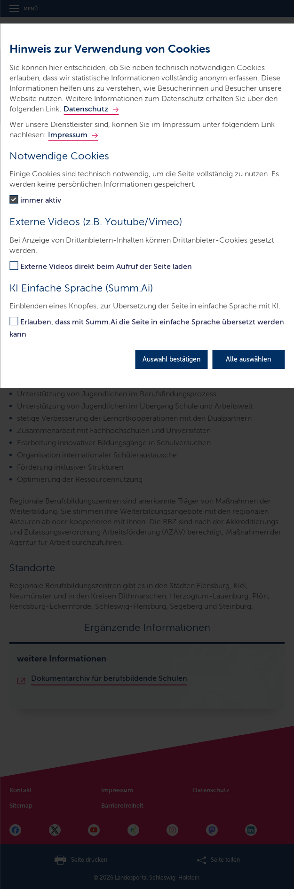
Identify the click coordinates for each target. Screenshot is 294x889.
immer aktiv (40, 200)
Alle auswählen (248, 359)
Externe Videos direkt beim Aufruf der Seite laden (106, 266)
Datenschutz (86, 108)
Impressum (67, 134)
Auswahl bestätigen (171, 359)
